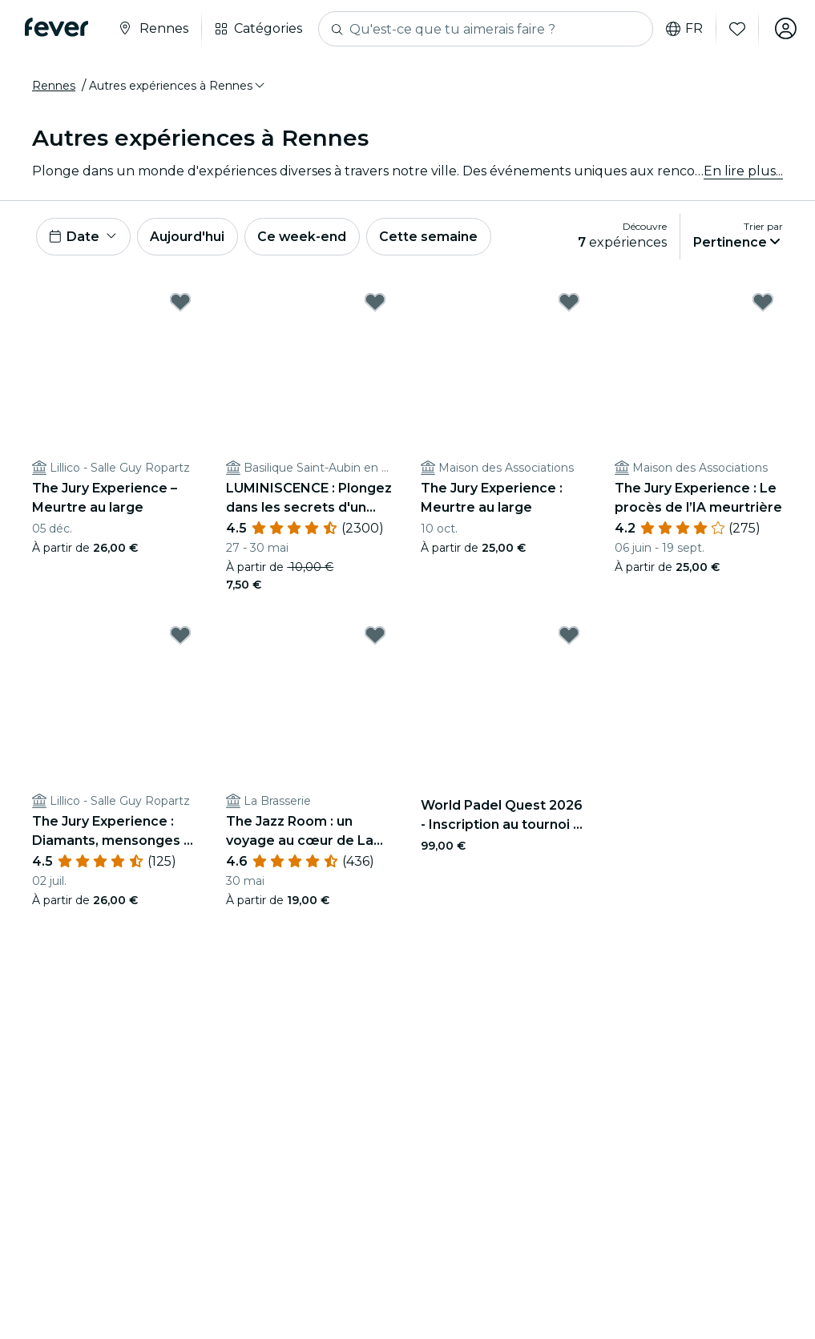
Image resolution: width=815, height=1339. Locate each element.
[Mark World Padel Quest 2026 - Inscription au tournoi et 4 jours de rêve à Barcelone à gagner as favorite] (569, 636)
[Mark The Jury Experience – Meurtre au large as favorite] (180, 302)
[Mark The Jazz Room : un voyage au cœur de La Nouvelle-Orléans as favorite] (375, 636)
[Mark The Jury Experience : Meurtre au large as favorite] (569, 302)
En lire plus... (743, 171)
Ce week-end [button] (304, 236)
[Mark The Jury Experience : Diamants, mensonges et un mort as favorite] (180, 636)
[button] (178, 86)
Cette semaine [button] (432, 236)
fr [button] (682, 29)
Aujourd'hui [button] (188, 236)
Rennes (53, 85)
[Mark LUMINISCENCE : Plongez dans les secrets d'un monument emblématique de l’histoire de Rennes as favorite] (375, 302)
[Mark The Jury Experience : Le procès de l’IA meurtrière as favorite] (762, 302)
